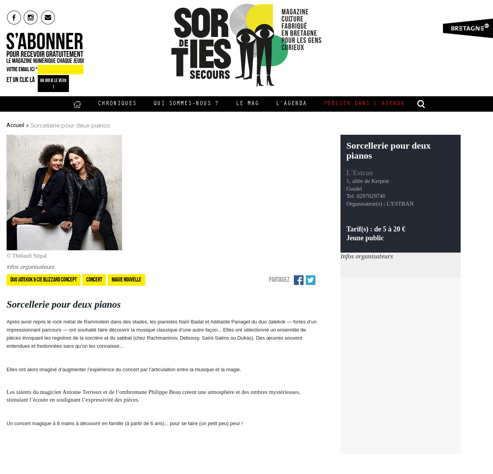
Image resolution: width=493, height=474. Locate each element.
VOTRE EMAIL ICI (22, 69)
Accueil (77, 104)
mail (48, 17)
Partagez (279, 279)
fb (14, 17)
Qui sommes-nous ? (186, 104)
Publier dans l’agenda (364, 104)
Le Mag (247, 104)
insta (31, 17)
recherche (421, 104)
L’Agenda (291, 104)
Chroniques (117, 104)
